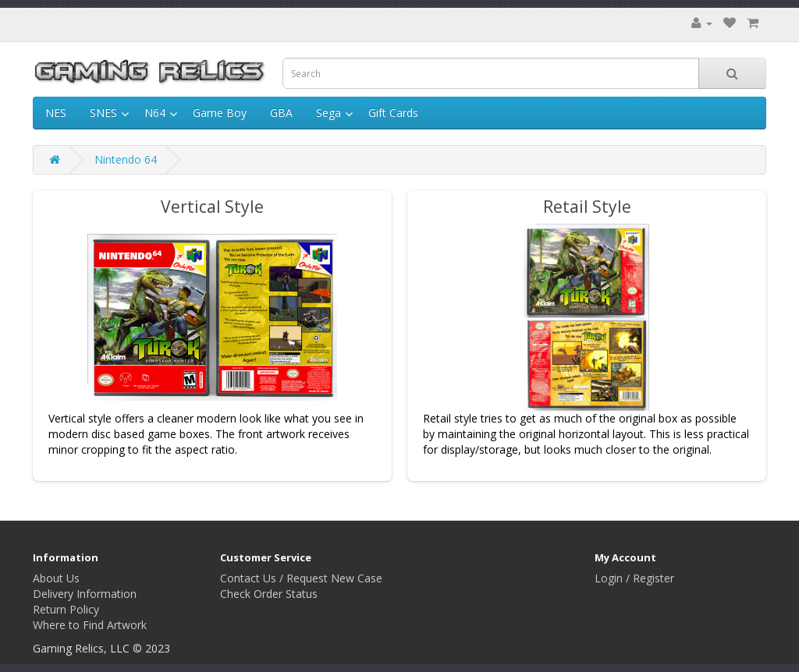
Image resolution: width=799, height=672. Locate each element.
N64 (154, 112)
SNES (103, 112)
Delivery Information (85, 593)
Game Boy (220, 112)
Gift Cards (393, 112)
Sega (328, 112)
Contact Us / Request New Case (301, 578)
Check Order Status (269, 593)
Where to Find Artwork (90, 624)
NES (55, 112)
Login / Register (634, 578)
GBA (281, 112)
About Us (56, 578)
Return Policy (66, 609)
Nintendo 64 (125, 159)
